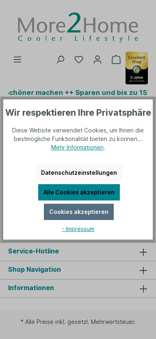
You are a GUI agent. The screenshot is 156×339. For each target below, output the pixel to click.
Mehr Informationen (77, 147)
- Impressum (78, 228)
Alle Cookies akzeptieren (79, 192)
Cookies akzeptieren (78, 211)
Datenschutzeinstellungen (79, 172)
